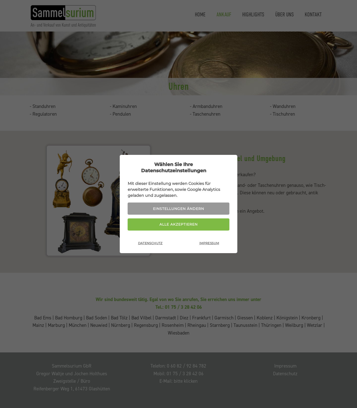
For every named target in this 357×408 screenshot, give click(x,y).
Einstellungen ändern (178, 208)
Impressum (209, 243)
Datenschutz (150, 243)
